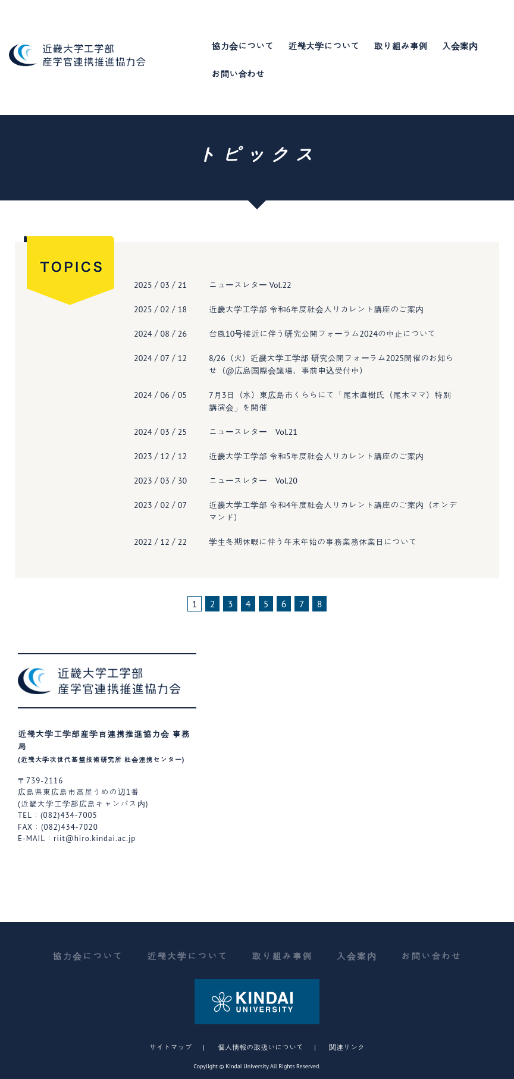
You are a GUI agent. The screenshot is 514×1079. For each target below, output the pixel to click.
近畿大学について (323, 46)
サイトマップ (170, 1047)
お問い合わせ (238, 74)
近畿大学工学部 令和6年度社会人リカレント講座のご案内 (316, 309)
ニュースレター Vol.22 (250, 285)
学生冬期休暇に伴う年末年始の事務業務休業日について (313, 542)
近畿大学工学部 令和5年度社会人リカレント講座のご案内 (316, 456)
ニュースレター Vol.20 (253, 480)
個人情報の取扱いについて (260, 1047)
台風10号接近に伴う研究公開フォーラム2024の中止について (322, 333)
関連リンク (347, 1047)
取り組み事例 (401, 46)
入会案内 (460, 46)
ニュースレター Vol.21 (253, 431)
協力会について (242, 46)
